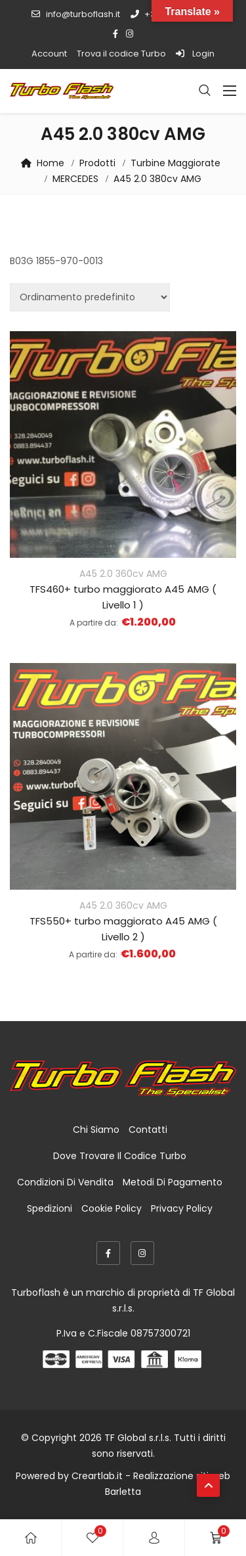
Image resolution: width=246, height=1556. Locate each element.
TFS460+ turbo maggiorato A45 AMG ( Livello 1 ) (123, 597)
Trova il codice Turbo (121, 53)
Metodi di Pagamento (172, 1182)
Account (49, 53)
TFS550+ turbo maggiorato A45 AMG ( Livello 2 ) (123, 929)
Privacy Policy (182, 1208)
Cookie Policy (111, 1208)
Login (195, 53)
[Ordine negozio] (90, 297)
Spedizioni (49, 1208)
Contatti (148, 1129)
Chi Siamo (96, 1129)
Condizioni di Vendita (65, 1182)
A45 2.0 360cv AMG (123, 574)
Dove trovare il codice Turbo (119, 1155)
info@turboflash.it (75, 14)
